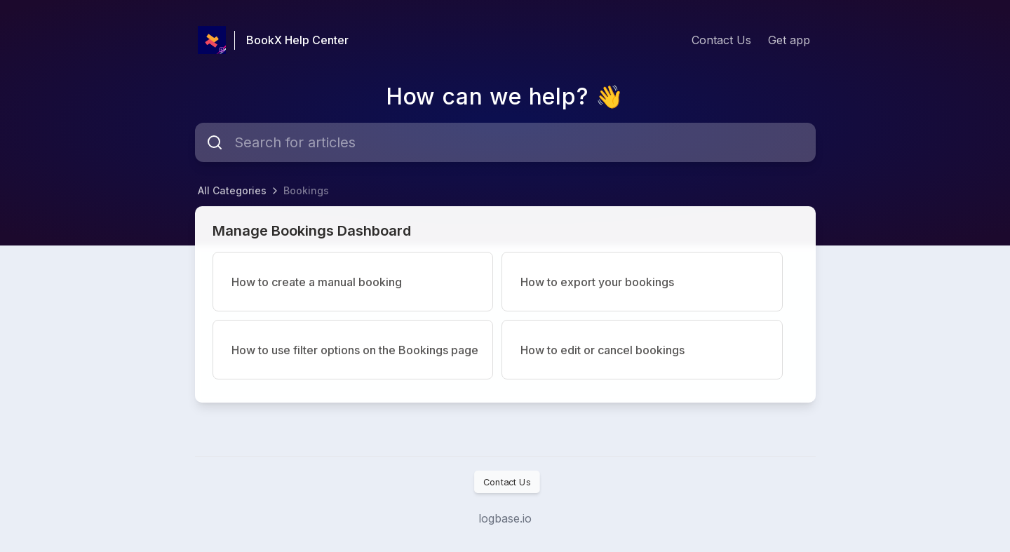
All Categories (232, 190)
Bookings (306, 190)
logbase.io (505, 518)
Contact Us (721, 40)
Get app (789, 40)
